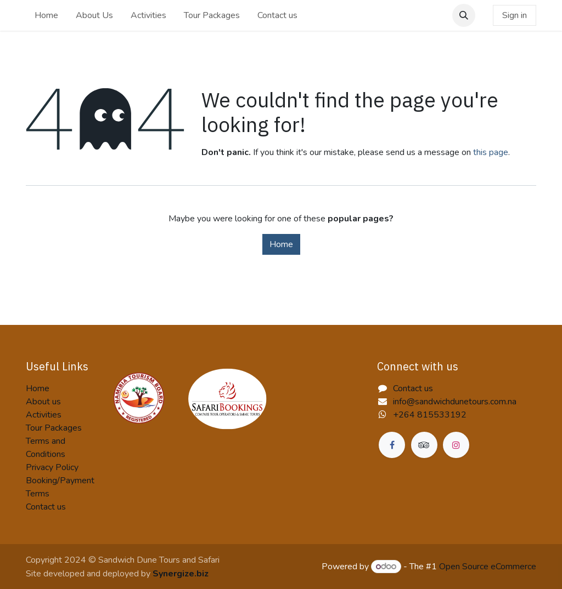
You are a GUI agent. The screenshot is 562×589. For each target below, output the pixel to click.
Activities (43, 415)
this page (490, 152)
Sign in (514, 15)
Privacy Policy (52, 467)
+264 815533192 (430, 415)
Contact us (46, 507)
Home (281, 244)
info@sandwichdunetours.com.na (454, 402)
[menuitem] (46, 15)
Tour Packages (54, 428)
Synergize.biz (181, 574)
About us (43, 402)
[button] (463, 15)
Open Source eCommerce (487, 567)
